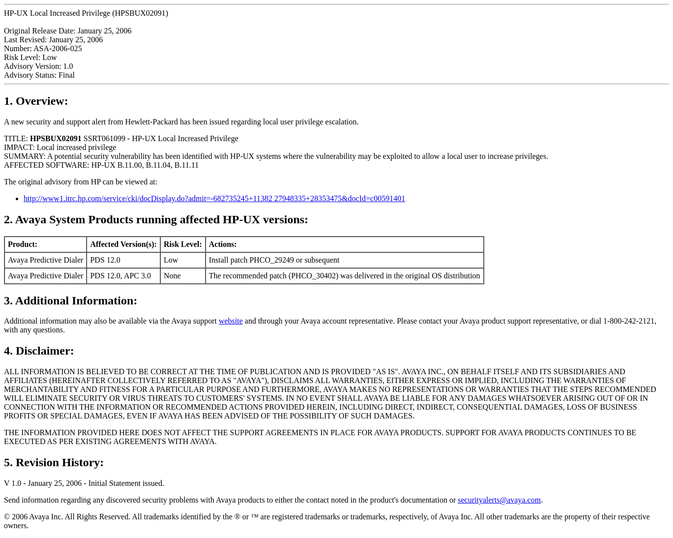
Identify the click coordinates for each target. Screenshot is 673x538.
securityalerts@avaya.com (499, 500)
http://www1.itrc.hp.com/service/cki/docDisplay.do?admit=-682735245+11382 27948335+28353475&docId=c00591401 (214, 198)
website (231, 321)
